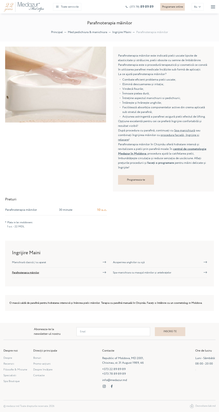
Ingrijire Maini (121, 32)
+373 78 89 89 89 (114, 374)
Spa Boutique (11, 381)
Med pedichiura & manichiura (87, 32)
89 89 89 (139, 6)
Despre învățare (43, 370)
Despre (7, 358)
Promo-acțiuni (42, 364)
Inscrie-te (170, 331)
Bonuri (37, 358)
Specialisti (9, 375)
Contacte (39, 375)
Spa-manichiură (184, 130)
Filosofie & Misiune (15, 370)
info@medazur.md (114, 380)
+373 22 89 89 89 (114, 369)
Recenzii (8, 364)
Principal (57, 32)
